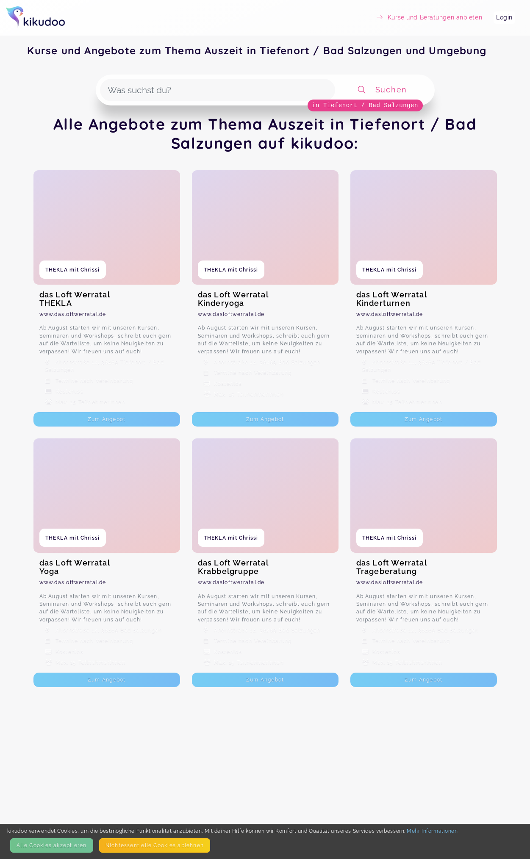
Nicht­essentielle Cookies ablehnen (154, 845)
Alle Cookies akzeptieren (51, 845)
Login (504, 17)
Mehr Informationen (432, 831)
